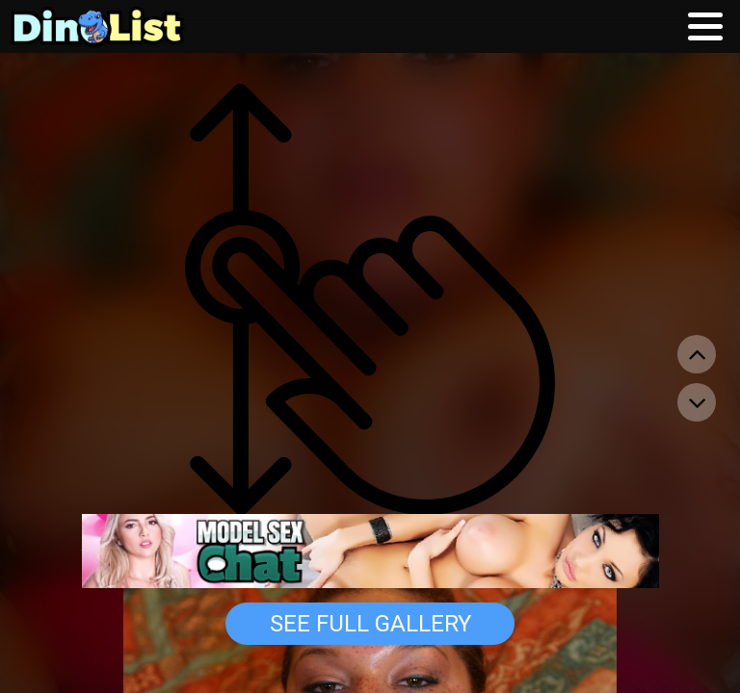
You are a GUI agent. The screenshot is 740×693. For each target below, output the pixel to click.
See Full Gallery (370, 623)
